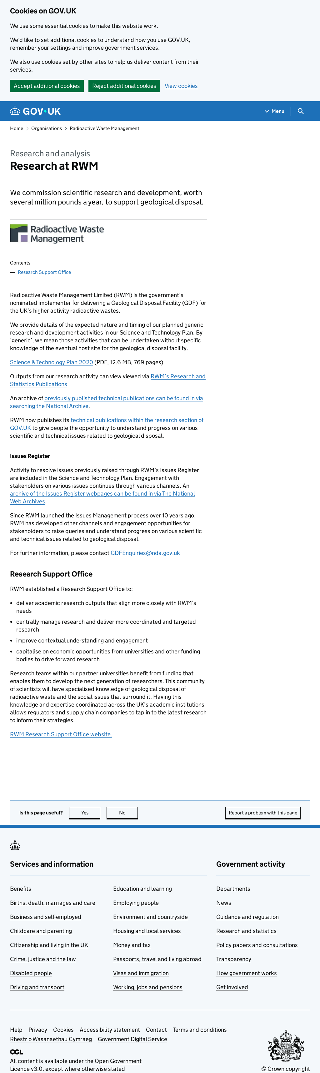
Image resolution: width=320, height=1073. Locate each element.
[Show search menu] (300, 111)
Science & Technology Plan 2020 (51, 362)
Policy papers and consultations (257, 945)
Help (16, 1029)
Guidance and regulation (247, 916)
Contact (156, 1029)
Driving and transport (37, 987)
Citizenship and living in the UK (49, 945)
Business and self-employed (45, 916)
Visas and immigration (141, 973)
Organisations (46, 128)
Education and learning (142, 888)
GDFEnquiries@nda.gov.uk (145, 553)
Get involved (232, 987)
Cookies (63, 1029)
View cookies (181, 86)
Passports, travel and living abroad (157, 959)
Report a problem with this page (263, 813)
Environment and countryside (150, 916)
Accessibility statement (110, 1029)
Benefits (20, 888)
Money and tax (132, 945)
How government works (246, 973)
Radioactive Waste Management (104, 128)
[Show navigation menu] (274, 111)
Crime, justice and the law (43, 959)
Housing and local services (147, 930)
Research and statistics (246, 930)
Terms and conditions (200, 1029)
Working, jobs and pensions (147, 987)
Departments (233, 888)
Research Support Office (44, 272)
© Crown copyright (285, 1068)
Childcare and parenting (41, 930)
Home (16, 128)
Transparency (233, 959)
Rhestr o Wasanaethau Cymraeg (51, 1039)
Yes (91, 813)
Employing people (136, 902)
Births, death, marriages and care (52, 902)
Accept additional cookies (47, 85)
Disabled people (31, 973)
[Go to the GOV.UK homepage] (35, 111)
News (223, 902)
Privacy (37, 1029)
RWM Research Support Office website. (61, 734)
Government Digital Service (132, 1039)
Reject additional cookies (124, 85)
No (128, 813)
